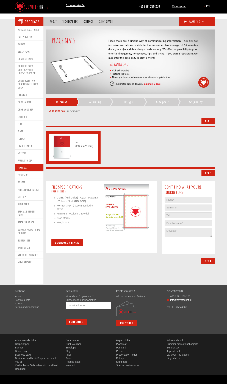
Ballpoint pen (22, 344)
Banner (19, 347)
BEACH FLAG (24, 51)
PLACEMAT (23, 168)
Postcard (121, 347)
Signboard (122, 361)
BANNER (21, 44)
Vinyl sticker (173, 358)
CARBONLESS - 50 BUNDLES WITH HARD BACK (28, 84)
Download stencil (67, 242)
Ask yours (126, 323)
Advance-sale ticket (26, 340)
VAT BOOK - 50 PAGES (28, 255)
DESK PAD (22, 95)
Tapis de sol (173, 351)
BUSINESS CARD (25, 59)
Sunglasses (173, 347)
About (53, 21)
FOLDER (21, 138)
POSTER (21, 182)
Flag (68, 351)
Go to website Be (75, 5)
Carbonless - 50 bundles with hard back (37, 365)
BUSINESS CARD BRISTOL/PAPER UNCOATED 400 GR (26, 69)
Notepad (70, 365)
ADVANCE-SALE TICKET (28, 29)
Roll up (120, 358)
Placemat (121, 344)
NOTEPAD (22, 153)
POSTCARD (23, 175)
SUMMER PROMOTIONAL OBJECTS (29, 231)
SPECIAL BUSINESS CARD (26, 213)
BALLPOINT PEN (25, 37)
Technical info (70, 21)
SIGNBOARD (23, 204)
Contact (88, 21)
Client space (179, 6)
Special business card (128, 365)
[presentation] (191, 244)
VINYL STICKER (25, 262)
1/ (61, 102)
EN (207, 6)
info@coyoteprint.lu (181, 300)
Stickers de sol (175, 340)
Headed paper (73, 361)
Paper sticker (123, 340)
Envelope (71, 347)
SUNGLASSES (24, 240)
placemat (73, 111)
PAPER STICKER (25, 160)
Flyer (68, 354)
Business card (23, 354)
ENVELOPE (22, 117)
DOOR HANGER (24, 102)
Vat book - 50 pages (178, 354)
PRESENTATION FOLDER (28, 189)
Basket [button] (196, 21)
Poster (119, 351)
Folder (69, 358)
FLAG (20, 124)
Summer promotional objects (182, 344)
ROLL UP (22, 197)
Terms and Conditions (27, 307)
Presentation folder (126, 354)
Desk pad (20, 368)
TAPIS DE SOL (24, 247)
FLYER (20, 131)
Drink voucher (73, 344)
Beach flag (21, 351)
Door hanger (72, 340)
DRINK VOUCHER (25, 109)
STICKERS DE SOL (26, 222)
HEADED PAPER (25, 146)
